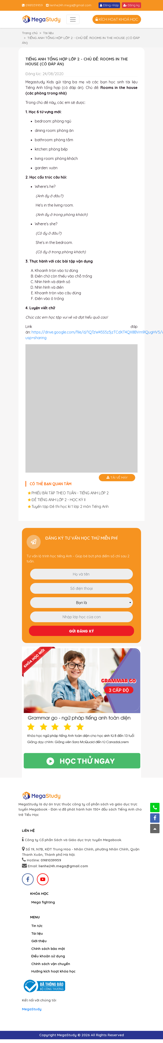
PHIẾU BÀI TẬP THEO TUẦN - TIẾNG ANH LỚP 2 (70, 493)
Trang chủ (30, 33)
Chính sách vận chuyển (50, 964)
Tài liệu (48, 33)
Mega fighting (43, 902)
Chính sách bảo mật (48, 948)
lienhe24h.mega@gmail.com (68, 5)
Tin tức (37, 926)
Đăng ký (131, 5)
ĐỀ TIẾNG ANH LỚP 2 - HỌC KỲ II (58, 499)
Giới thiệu (39, 941)
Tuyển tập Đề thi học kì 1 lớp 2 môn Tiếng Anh (70, 506)
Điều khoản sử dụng (48, 956)
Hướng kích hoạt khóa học (53, 971)
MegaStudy (32, 1009)
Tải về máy (117, 477)
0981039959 (32, 5)
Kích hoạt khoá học (117, 19)
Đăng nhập (109, 5)
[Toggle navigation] (72, 19)
